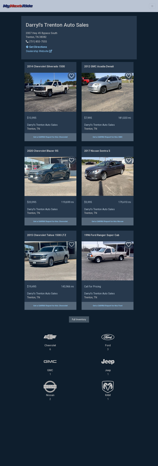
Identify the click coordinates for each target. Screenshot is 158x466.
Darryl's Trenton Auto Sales (42, 124)
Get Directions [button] (36, 46)
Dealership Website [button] (39, 51)
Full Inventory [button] (79, 319)
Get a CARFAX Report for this (50, 137)
